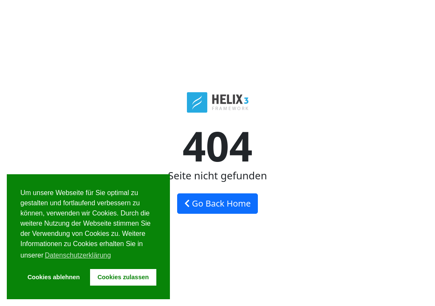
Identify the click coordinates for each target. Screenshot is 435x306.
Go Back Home (217, 203)
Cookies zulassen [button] (123, 277)
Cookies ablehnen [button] (54, 277)
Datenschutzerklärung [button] (78, 255)
